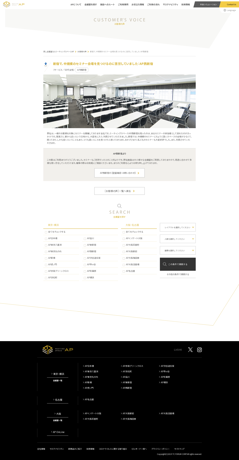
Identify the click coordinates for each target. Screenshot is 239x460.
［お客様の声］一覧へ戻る (119, 191)
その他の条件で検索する (178, 274)
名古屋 (58, 399)
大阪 (58, 413)
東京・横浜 (53, 225)
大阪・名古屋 (132, 225)
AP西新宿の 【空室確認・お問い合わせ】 (119, 172)
